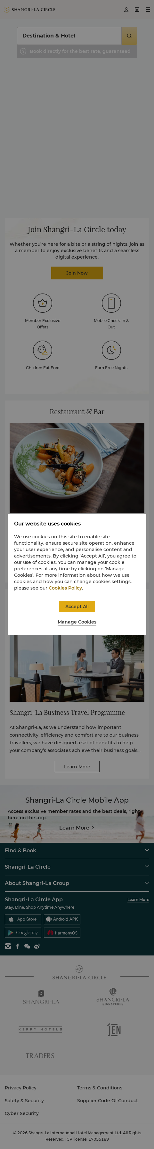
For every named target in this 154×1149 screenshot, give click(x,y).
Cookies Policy (65, 588)
